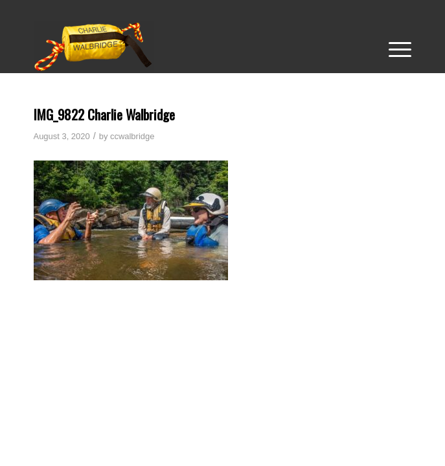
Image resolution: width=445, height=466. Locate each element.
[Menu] (393, 46)
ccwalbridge (132, 136)
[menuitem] (393, 46)
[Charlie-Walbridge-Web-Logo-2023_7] (185, 46)
